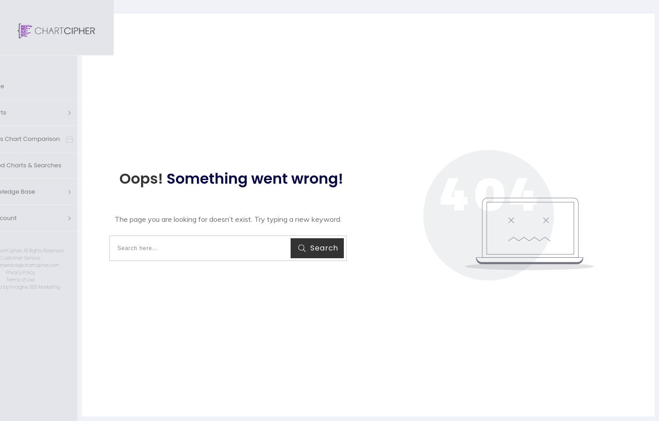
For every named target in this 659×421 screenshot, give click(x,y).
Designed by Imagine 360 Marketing (56, 269)
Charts (33, 95)
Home (31, 69)
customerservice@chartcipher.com (57, 248)
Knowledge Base (47, 174)
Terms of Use (57, 262)
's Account (38, 200)
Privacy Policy (56, 255)
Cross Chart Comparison (59, 121)
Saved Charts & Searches (60, 148)
